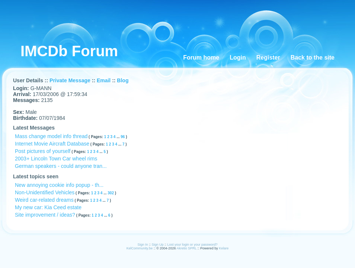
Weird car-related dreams (44, 200)
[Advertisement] (157, 17)
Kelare (223, 248)
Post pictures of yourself (42, 151)
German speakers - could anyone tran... (61, 166)
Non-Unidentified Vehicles (44, 192)
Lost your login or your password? (192, 244)
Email (104, 80)
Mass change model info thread (51, 136)
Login (238, 57)
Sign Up (157, 244)
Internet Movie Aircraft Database (52, 144)
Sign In (142, 244)
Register (268, 57)
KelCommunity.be (140, 248)
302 (111, 193)
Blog (122, 80)
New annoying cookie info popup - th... (59, 185)
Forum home (201, 57)
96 (123, 137)
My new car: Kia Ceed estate (48, 207)
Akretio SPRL (186, 248)
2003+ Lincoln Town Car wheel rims (56, 159)
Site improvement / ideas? (45, 215)
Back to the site (313, 57)
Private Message (69, 80)
